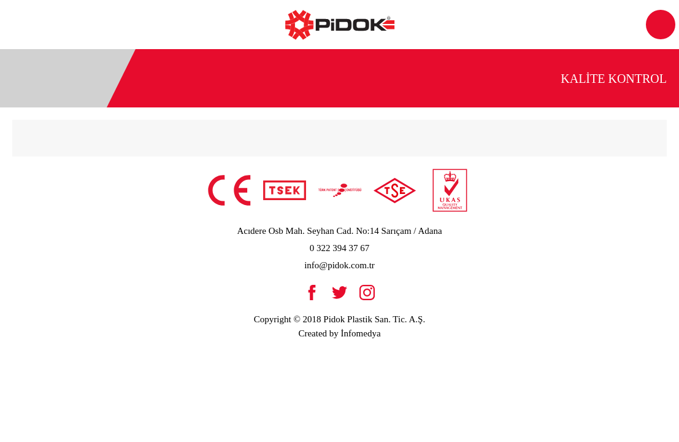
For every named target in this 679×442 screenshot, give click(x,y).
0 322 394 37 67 (340, 248)
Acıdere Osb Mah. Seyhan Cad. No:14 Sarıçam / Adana (339, 231)
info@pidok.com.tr (339, 265)
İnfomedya (361, 333)
